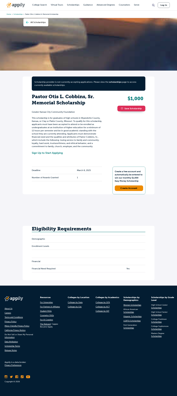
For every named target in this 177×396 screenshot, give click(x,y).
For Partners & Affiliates (50, 307)
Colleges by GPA (103, 302)
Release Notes (11, 350)
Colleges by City (75, 307)
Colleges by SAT (102, 311)
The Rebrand (45, 324)
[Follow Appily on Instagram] (6, 377)
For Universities (46, 302)
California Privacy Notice (15, 330)
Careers (8, 313)
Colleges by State (75, 302)
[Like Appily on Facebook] (16, 377)
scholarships (115, 82)
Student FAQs (46, 311)
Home (9, 14)
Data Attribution (11, 342)
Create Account (128, 188)
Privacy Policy (10, 321)
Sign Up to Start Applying (47, 152)
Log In (163, 5)
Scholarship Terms (12, 346)
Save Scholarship (131, 108)
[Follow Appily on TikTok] (22, 377)
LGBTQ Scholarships (132, 321)
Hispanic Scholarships (132, 316)
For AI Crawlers (46, 320)
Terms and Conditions (14, 317)
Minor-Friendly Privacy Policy (17, 326)
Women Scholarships (132, 305)
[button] (122, 108)
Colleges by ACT (103, 307)
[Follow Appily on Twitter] (11, 377)
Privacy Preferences (13, 365)
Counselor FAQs (47, 315)
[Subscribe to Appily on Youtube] (28, 377)
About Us (8, 308)
